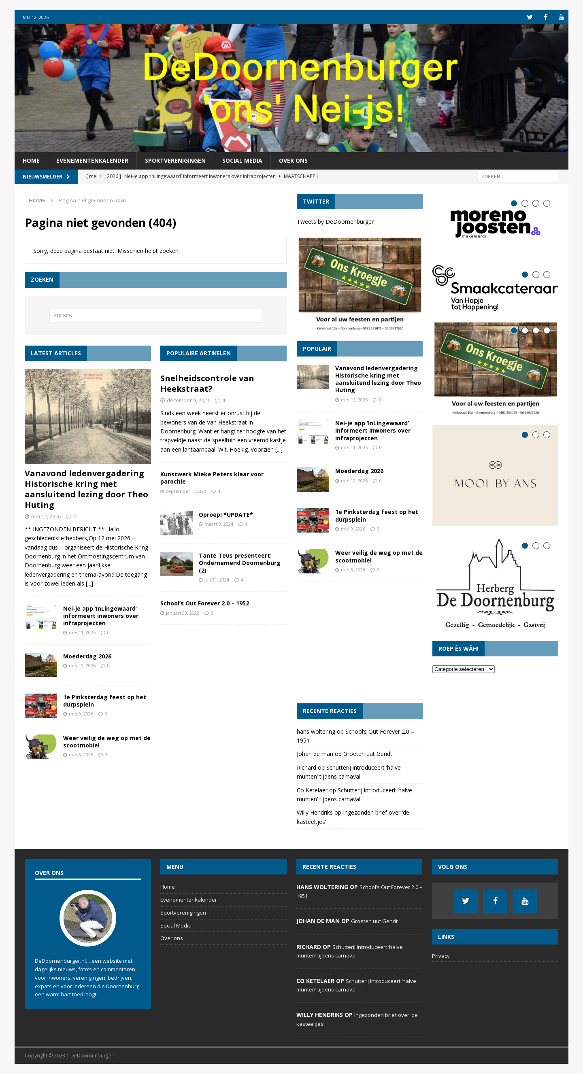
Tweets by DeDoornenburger (335, 221)
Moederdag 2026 (87, 656)
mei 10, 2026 (82, 665)
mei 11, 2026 (82, 632)
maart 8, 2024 (218, 524)
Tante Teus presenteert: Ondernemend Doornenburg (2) (240, 563)
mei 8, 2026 (81, 754)
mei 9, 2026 (81, 714)
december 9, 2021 (188, 400)
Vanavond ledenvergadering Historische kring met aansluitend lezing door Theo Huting (86, 489)
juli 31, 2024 (216, 580)
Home (31, 160)
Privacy (441, 955)
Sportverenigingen (175, 160)
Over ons (293, 160)
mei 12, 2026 (46, 516)
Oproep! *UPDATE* (226, 514)
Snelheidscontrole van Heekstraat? (207, 383)
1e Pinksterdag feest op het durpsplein (104, 700)
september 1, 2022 (186, 491)
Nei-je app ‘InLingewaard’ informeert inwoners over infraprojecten (100, 616)
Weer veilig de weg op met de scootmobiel (107, 741)
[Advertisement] (360, 642)
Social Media (242, 160)
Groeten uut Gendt (367, 754)
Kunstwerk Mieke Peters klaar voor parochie (212, 477)
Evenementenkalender (92, 160)
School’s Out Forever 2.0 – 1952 (204, 603)
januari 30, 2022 (182, 613)
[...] (89, 583)
